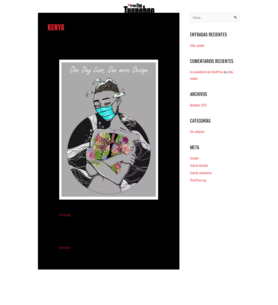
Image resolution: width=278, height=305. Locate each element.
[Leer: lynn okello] (108, 129)
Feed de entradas (199, 164)
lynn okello (72, 208)
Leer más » (65, 247)
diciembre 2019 (198, 104)
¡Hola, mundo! (197, 45)
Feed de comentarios (201, 171)
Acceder (194, 157)
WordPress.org (198, 179)
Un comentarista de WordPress (206, 72)
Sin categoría (197, 131)
